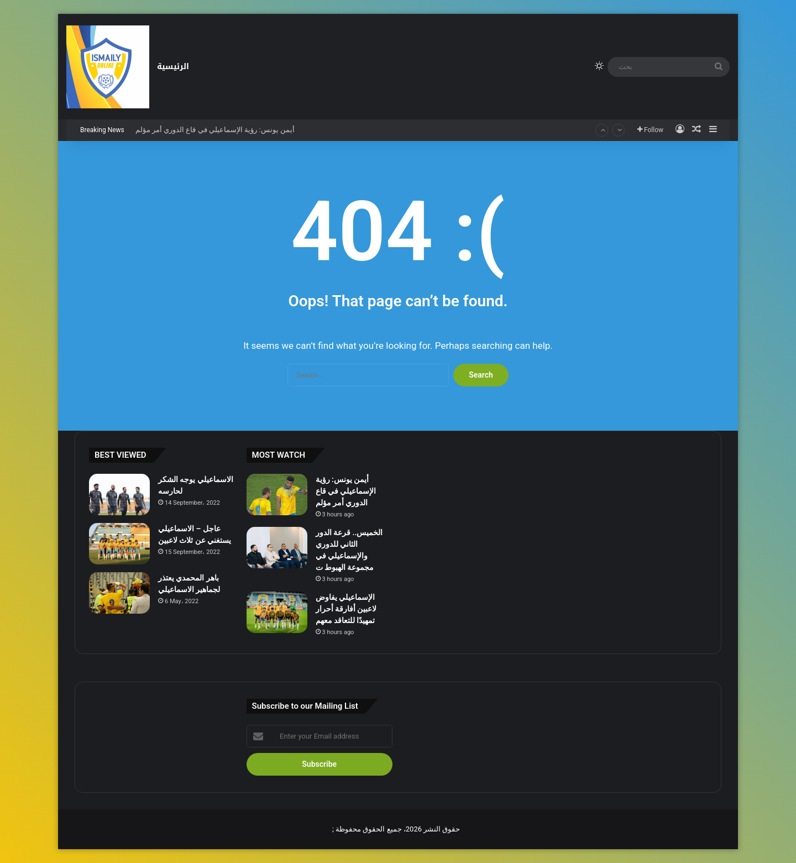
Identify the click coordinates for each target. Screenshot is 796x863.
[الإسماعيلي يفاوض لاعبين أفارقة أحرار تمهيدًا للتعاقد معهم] (277, 612)
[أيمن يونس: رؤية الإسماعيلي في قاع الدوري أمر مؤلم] (277, 494)
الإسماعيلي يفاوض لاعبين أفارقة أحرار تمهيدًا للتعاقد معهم (346, 609)
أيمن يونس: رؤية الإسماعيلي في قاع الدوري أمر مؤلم (215, 129)
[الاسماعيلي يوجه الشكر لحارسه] (119, 494)
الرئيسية (173, 66)
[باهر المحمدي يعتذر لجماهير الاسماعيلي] (119, 593)
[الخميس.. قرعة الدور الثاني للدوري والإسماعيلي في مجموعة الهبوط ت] (277, 547)
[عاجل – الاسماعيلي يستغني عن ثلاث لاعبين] (119, 543)
